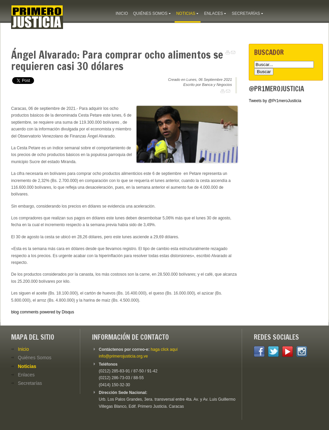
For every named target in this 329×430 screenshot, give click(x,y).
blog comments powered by (42, 312)
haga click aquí (164, 349)
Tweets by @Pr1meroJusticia (275, 100)
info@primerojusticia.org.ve (123, 356)
